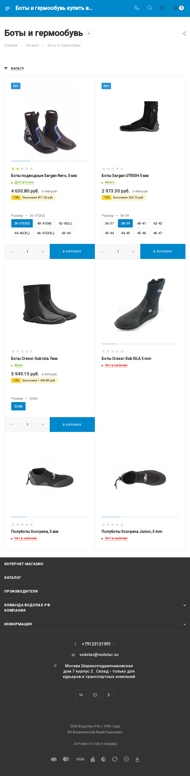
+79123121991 (96, 644)
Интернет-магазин (23, 564)
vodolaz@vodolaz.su (99, 654)
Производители (21, 591)
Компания (14, 610)
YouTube (95, 695)
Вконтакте (81, 695)
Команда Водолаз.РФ (27, 605)
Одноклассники (108, 695)
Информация (18, 624)
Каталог (12, 578)
